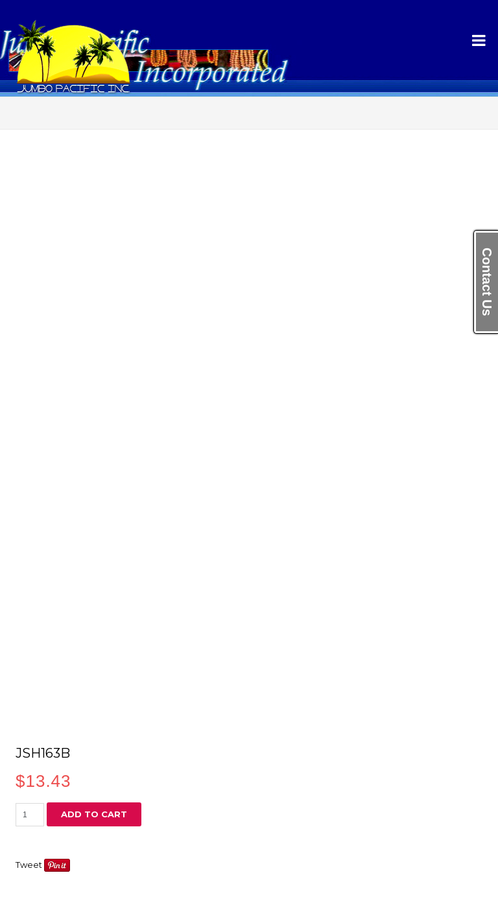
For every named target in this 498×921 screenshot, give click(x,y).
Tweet (29, 864)
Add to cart (94, 814)
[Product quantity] (30, 814)
